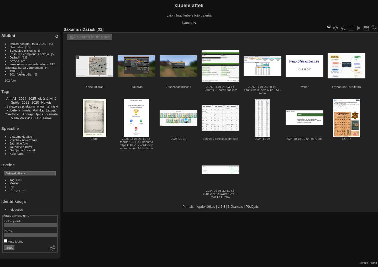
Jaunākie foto (19, 143)
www (40, 106)
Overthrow (12, 114)
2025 (32, 98)
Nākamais (235, 207)
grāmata (51, 114)
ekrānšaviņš (47, 98)
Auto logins (13, 241)
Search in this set (93, 37)
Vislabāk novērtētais (23, 140)
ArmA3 (14, 60)
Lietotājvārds (13, 221)
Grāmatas (16, 47)
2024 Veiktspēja (21, 74)
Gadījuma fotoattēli (23, 150)
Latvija (51, 110)
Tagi (12, 179)
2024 (22, 98)
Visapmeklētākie (21, 136)
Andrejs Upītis (32, 114)
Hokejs (46, 102)
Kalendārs (17, 153)
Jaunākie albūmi (21, 146)
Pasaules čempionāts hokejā (29, 54)
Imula (26, 110)
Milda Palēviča (22, 118)
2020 (35, 102)
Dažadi (15, 57)
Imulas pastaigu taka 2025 (28, 43)
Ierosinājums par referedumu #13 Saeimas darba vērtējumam (30, 65)
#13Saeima (43, 118)
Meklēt (14, 183)
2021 (25, 102)
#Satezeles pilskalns (19, 106)
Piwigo (373, 262)
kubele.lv (13, 110)
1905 (13, 71)
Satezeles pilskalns (23, 50)
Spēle (15, 102)
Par (12, 186)
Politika (38, 110)
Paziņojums (18, 190)
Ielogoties (16, 209)
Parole (8, 231)
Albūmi (8, 35)
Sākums (71, 29)
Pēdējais (252, 207)
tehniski (52, 106)
